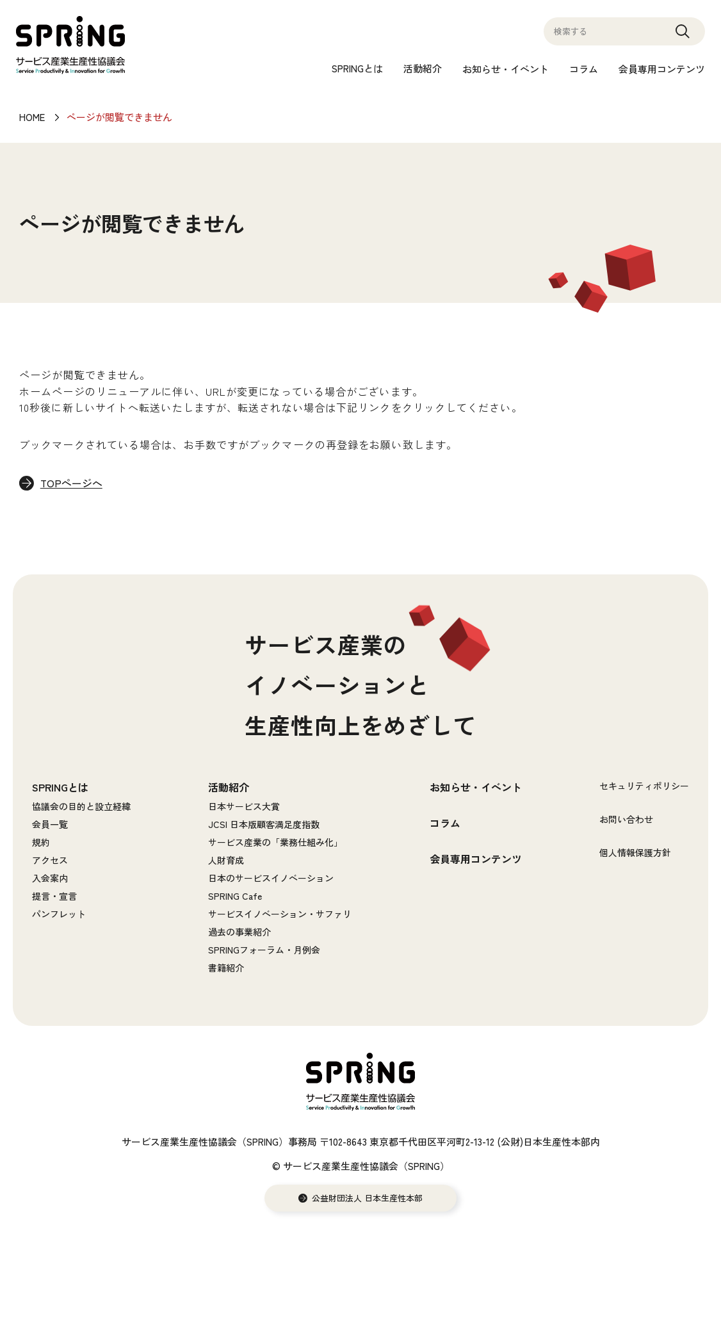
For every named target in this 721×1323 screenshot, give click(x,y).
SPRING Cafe (235, 896)
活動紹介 (422, 68)
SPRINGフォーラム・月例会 (264, 950)
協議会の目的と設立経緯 (81, 806)
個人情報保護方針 (635, 853)
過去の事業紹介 (239, 932)
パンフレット (59, 914)
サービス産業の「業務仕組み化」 (275, 842)
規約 (41, 842)
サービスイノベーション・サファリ (280, 914)
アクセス (50, 860)
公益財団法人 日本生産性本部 (367, 1199)
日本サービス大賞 (244, 806)
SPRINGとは (357, 68)
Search (683, 37)
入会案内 (50, 878)
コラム (583, 69)
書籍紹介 (226, 968)
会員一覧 (50, 824)
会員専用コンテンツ (662, 69)
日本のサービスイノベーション (271, 878)
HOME (32, 117)
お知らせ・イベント (505, 69)
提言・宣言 (54, 896)
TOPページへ (72, 483)
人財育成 (226, 860)
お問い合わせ (626, 819)
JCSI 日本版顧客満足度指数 (264, 824)
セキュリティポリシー (644, 786)
